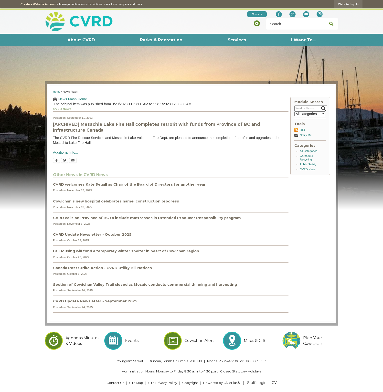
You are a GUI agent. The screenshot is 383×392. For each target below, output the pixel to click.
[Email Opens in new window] (72, 161)
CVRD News (308, 169)
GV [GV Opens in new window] (274, 383)
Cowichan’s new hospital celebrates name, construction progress (116, 201)
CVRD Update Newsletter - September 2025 (95, 301)
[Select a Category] (309, 113)
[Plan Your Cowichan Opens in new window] (310, 341)
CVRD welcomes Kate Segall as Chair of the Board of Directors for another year (129, 184)
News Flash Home (72, 99)
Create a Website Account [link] (38, 4)
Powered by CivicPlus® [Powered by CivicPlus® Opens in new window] (221, 383)
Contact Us (115, 383)
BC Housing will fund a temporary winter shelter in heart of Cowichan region (126, 251)
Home (57, 91)
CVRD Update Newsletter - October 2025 (92, 234)
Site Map (136, 383)
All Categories (308, 150)
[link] (348, 4)
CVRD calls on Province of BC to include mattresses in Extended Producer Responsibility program (147, 218)
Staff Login (256, 383)
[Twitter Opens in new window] (64, 161)
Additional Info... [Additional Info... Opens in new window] (65, 152)
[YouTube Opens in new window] (306, 14)
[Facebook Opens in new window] (279, 14)
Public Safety (308, 164)
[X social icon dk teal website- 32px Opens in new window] (292, 14)
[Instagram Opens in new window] (320, 14)
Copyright (190, 383)
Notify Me (306, 135)
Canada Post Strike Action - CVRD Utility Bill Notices (102, 268)
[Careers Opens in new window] (257, 14)
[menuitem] (81, 40)
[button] (256, 23)
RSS (303, 129)
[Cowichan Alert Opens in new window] (192, 341)
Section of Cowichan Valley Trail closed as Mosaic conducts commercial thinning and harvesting (145, 284)
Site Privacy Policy (162, 383)
